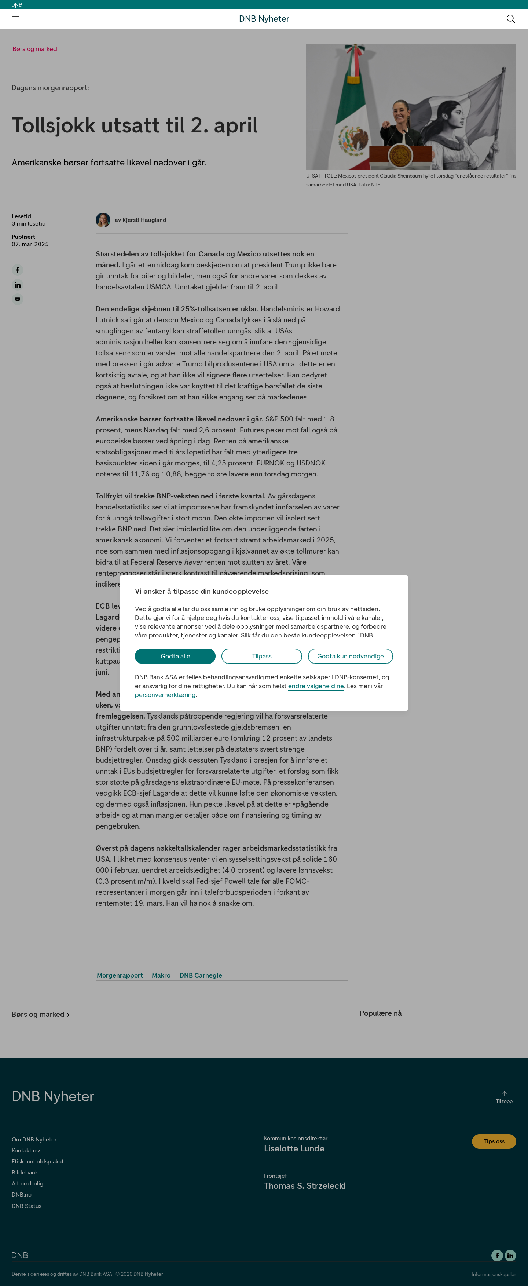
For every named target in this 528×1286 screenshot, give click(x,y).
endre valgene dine (316, 686)
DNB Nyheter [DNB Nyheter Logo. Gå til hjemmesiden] (264, 19)
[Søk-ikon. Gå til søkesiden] (511, 18)
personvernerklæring (165, 695)
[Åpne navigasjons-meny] (15, 19)
